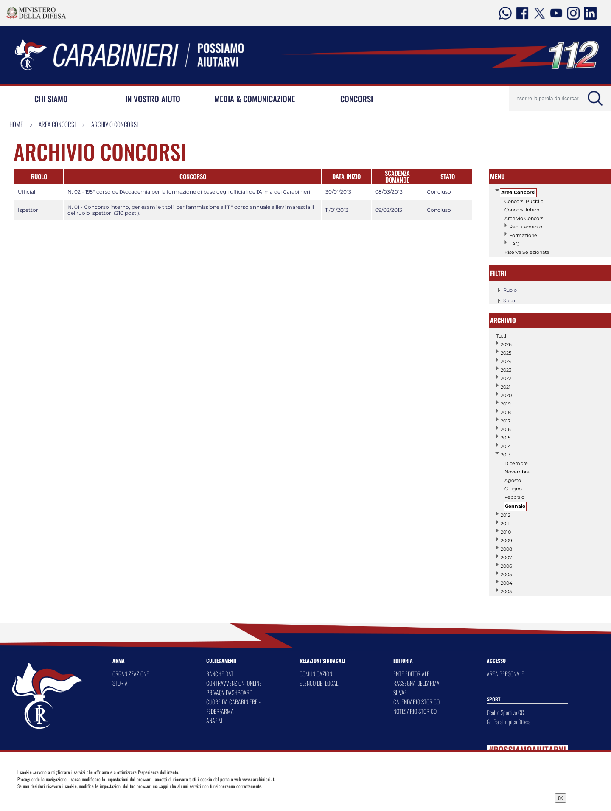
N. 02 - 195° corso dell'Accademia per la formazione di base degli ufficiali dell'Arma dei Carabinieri (188, 192)
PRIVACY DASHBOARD (229, 692)
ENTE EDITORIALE (411, 673)
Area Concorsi (57, 124)
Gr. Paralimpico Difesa (508, 721)
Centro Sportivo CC (505, 712)
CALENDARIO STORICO (416, 701)
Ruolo (506, 290)
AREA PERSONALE (505, 673)
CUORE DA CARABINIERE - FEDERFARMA (233, 706)
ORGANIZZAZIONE (130, 673)
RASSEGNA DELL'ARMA (416, 683)
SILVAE (400, 692)
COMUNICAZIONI (317, 673)
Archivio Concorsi (114, 124)
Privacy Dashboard (79, 797)
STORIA (120, 683)
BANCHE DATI (220, 673)
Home (16, 124)
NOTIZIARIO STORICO (415, 711)
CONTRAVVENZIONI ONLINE (234, 683)
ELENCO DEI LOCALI (319, 683)
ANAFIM (214, 720)
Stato (505, 301)
